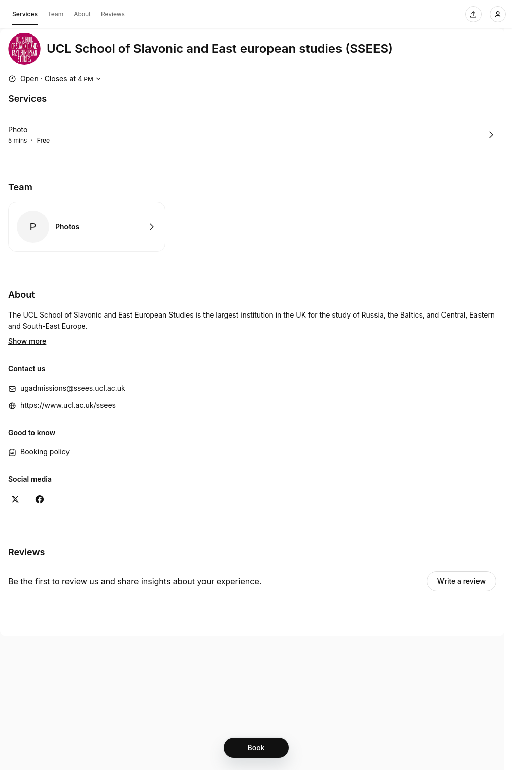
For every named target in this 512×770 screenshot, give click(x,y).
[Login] (498, 14)
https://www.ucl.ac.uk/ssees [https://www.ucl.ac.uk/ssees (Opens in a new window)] (68, 390)
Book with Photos (87, 226)
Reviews (113, 14)
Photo (17, 129)
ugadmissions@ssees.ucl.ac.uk (72, 372)
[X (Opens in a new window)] (15, 484)
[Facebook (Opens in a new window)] (39, 484)
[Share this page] (473, 14)
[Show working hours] (56, 78)
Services (25, 15)
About (82, 14)
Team (55, 14)
